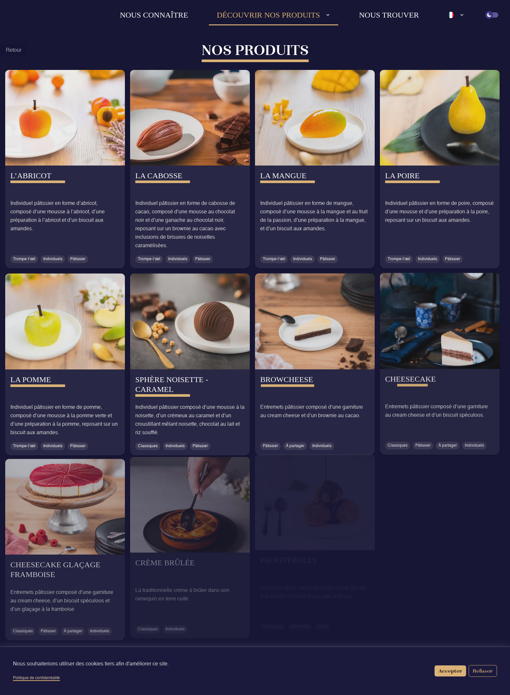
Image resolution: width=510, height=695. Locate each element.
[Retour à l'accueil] (28, 15)
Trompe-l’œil (24, 259)
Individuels (52, 259)
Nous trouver (389, 15)
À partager (295, 444)
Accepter (450, 671)
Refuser (483, 671)
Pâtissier (78, 259)
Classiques (148, 445)
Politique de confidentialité (36, 678)
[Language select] (456, 15)
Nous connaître (154, 15)
